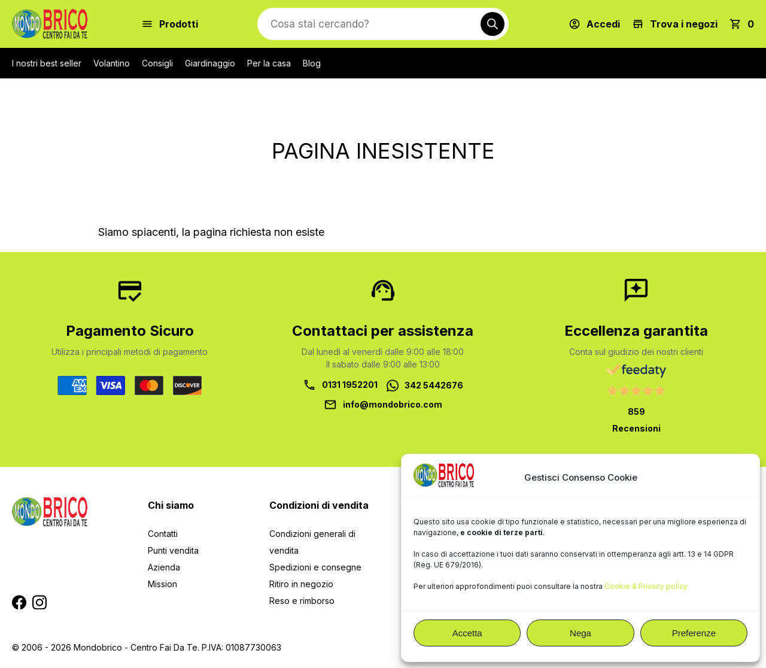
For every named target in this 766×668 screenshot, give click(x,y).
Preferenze (694, 633)
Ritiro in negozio (301, 584)
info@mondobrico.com (392, 404)
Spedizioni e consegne (315, 567)
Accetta (467, 633)
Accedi (603, 24)
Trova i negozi (684, 24)
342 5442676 (434, 385)
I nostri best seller (46, 63)
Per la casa (269, 63)
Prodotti (178, 24)
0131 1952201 (350, 384)
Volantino (111, 63)
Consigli (157, 63)
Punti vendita (173, 550)
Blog (312, 63)
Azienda (164, 567)
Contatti (163, 534)
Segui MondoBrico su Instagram (39, 602)
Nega (580, 633)
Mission (162, 584)
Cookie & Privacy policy (646, 586)
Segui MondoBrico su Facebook (19, 602)
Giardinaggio (210, 63)
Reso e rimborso (302, 601)
